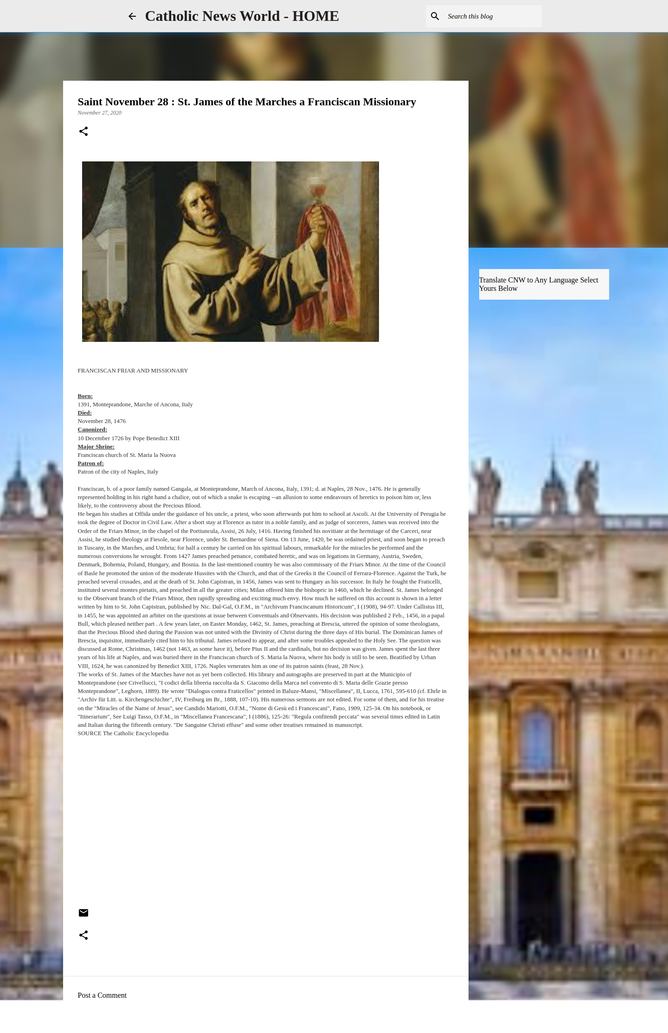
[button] (83, 132)
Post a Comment (102, 995)
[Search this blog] (493, 16)
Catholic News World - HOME (242, 15)
